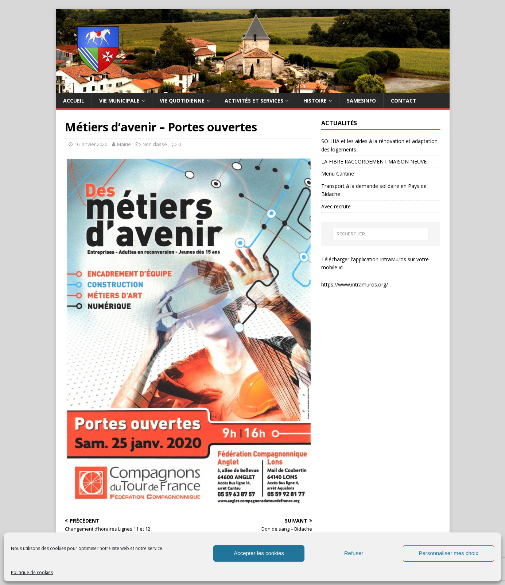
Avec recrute (336, 206)
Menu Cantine (337, 173)
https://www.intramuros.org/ (354, 284)
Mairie (124, 144)
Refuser (354, 553)
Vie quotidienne (182, 100)
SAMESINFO (361, 100)
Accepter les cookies (259, 553)
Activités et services (254, 100)
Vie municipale (119, 100)
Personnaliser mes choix (448, 553)
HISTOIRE (315, 100)
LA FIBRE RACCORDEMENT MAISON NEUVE (374, 161)
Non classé (155, 144)
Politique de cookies (32, 572)
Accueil (73, 100)
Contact (403, 100)
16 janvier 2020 (90, 144)
